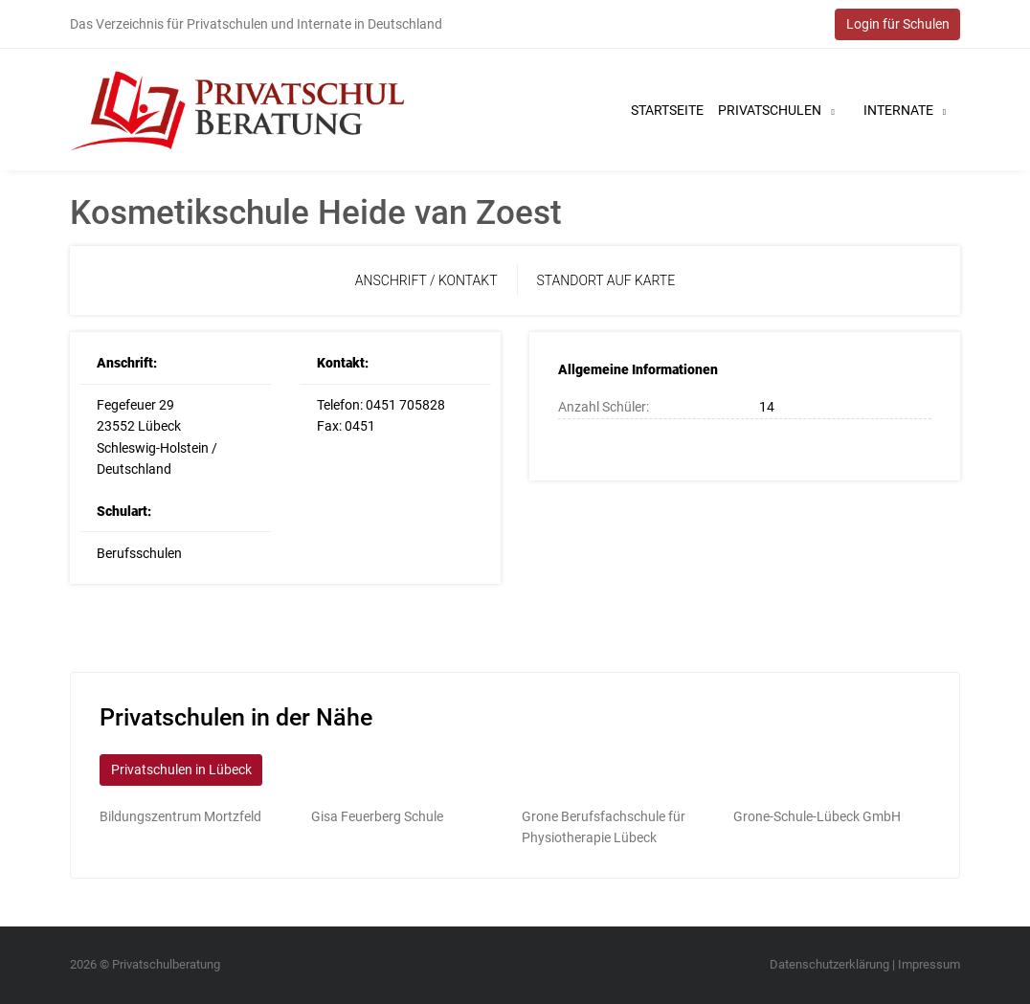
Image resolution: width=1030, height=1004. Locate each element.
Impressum (929, 964)
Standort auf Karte (606, 280)
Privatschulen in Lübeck (181, 769)
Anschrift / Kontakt (426, 280)
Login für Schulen (898, 24)
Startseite (667, 110)
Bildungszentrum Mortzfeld (180, 816)
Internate (904, 110)
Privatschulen (776, 110)
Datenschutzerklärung (829, 964)
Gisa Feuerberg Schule (377, 816)
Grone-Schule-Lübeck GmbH (817, 816)
